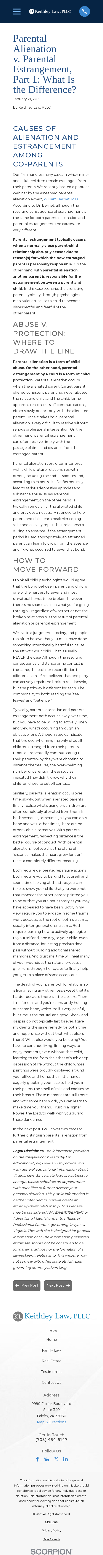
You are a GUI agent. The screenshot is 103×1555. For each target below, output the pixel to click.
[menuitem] (51, 1522)
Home (51, 1340)
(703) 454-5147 (51, 1440)
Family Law (51, 1350)
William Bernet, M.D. (61, 199)
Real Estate (51, 1361)
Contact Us (51, 1383)
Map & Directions (51, 1422)
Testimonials (51, 1372)
